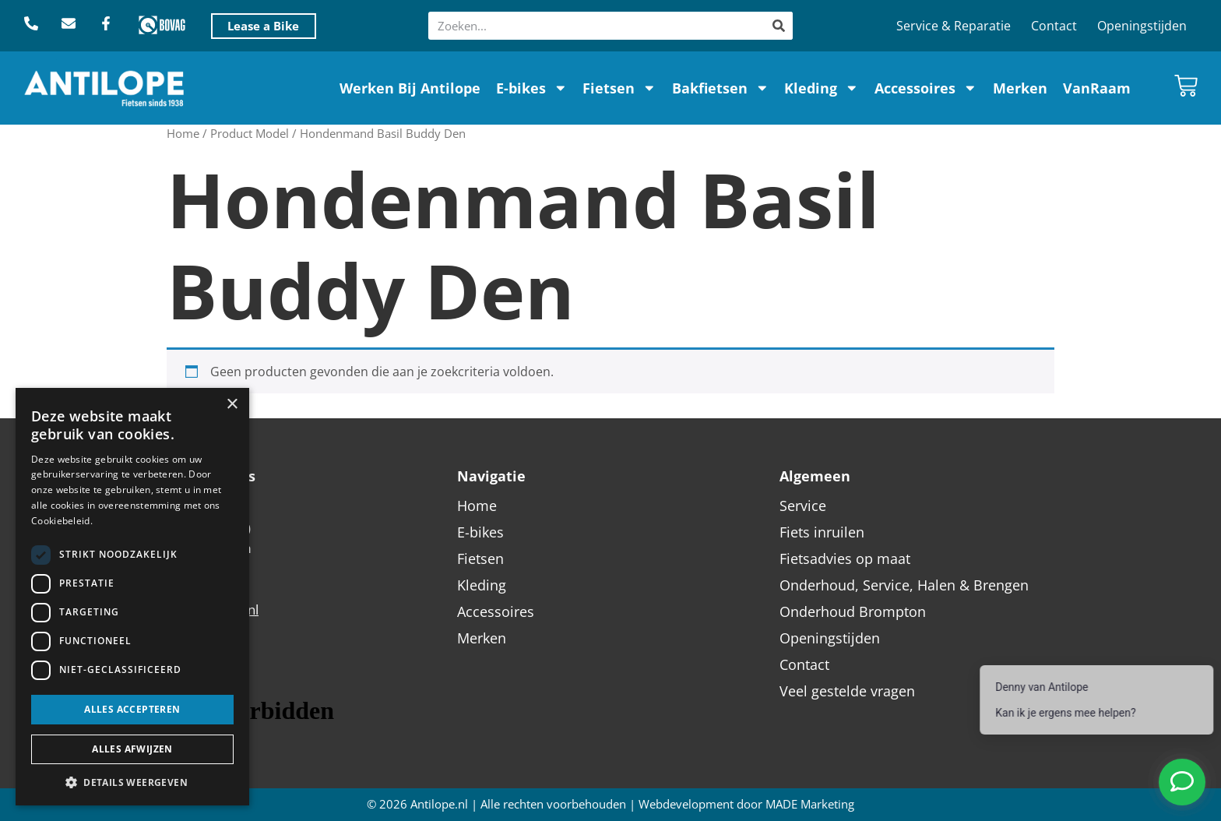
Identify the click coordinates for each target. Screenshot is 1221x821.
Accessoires (925, 88)
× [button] (232, 404)
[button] (132, 782)
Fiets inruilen (821, 532)
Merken (1020, 88)
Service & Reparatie (953, 25)
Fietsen (619, 88)
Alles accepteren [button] (132, 709)
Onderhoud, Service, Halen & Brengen (904, 585)
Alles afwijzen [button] (132, 749)
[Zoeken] (779, 26)
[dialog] (132, 596)
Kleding (821, 88)
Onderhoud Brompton (852, 611)
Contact (1054, 25)
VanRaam (1097, 88)
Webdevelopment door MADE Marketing (746, 804)
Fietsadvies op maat (844, 558)
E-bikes (532, 88)
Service (802, 505)
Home (183, 133)
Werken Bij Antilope (410, 88)
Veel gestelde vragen (847, 691)
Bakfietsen (720, 88)
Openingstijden (1142, 25)
